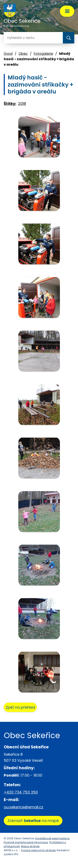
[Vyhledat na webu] (20, 37)
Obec (23, 53)
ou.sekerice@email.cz (23, 807)
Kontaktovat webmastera (52, 838)
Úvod (8, 53)
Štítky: (10, 103)
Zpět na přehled (20, 707)
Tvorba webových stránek (38, 850)
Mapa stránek (30, 846)
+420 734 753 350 (21, 792)
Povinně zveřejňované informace (26, 842)
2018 (22, 103)
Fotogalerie (43, 53)
